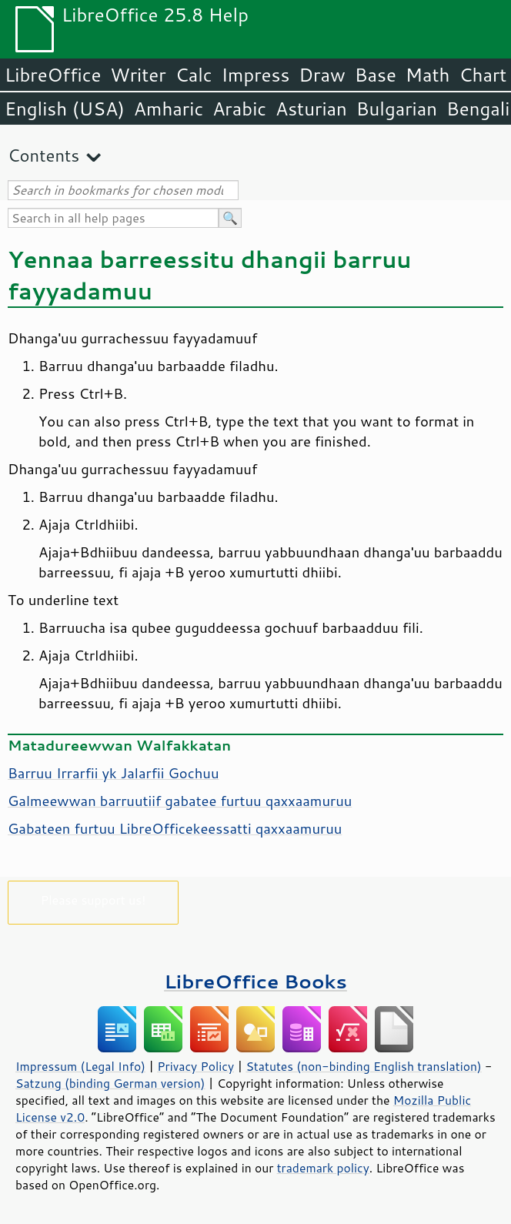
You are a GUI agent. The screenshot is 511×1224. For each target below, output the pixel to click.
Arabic (239, 108)
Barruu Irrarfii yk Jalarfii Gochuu (113, 773)
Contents (43, 155)
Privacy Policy (195, 1066)
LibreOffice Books (255, 981)
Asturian (311, 108)
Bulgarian (396, 108)
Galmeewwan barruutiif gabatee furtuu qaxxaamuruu (180, 801)
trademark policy (323, 1167)
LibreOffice (53, 75)
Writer (137, 75)
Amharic (168, 108)
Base (375, 75)
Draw (322, 75)
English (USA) (65, 108)
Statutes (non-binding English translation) (363, 1066)
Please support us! (93, 899)
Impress (256, 75)
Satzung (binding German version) (110, 1083)
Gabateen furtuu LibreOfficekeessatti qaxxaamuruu (175, 828)
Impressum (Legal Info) (80, 1066)
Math (428, 75)
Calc (193, 75)
